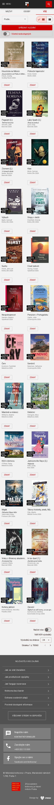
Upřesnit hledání (27, 28)
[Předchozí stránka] (45, 645)
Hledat (47, 2)
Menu (6, 3)
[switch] (6, 34)
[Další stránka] (50, 645)
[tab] (9, 11)
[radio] (41, 19)
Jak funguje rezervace (15, 684)
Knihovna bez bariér (14, 691)
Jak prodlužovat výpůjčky (17, 677)
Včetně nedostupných (21, 34)
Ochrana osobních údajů (16, 697)
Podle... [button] (7, 19)
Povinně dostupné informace (18, 704)
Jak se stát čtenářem (15, 670)
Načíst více (38, 630)
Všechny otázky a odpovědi (27, 715)
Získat (7, 85)
